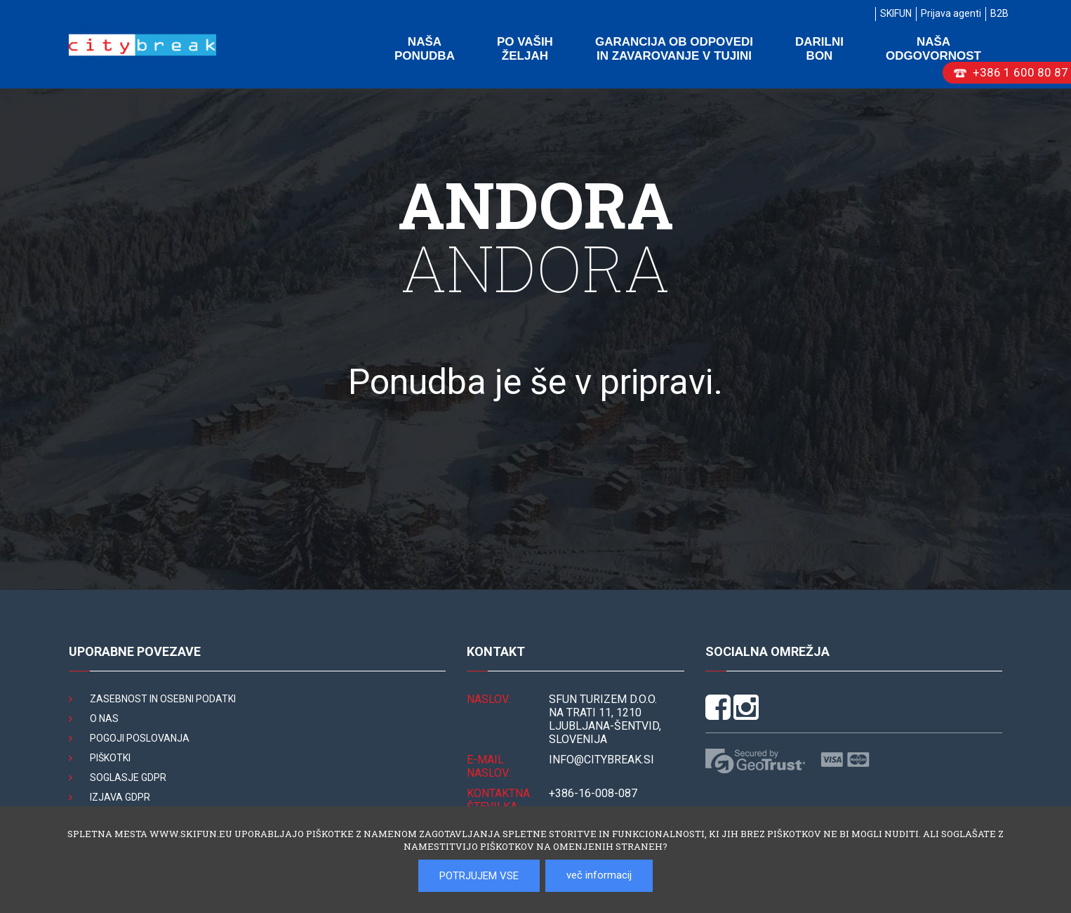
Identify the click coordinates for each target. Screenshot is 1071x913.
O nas (104, 718)
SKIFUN (896, 13)
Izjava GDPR (120, 797)
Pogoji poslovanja (139, 738)
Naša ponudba (424, 49)
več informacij (599, 875)
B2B (999, 13)
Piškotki (110, 757)
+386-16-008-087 (593, 793)
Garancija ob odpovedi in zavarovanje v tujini (674, 49)
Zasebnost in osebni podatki (163, 698)
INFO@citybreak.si (601, 759)
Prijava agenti (951, 13)
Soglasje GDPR (128, 777)
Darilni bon (819, 49)
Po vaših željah (525, 49)
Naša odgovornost (933, 49)
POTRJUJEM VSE (479, 875)
